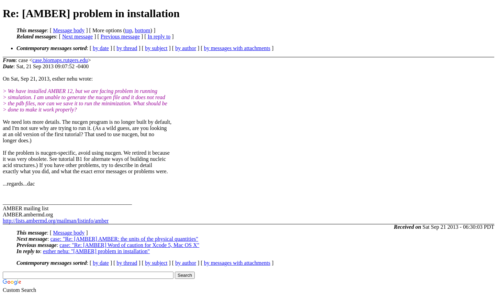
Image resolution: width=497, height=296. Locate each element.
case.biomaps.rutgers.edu (60, 60)
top (128, 30)
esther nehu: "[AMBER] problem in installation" (96, 251)
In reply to (159, 36)
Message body (68, 30)
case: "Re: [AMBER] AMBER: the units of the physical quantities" (124, 239)
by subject (156, 48)
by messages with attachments (237, 48)
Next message (77, 36)
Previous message (120, 36)
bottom (142, 30)
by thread (127, 48)
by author (185, 48)
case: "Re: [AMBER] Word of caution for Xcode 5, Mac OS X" (129, 245)
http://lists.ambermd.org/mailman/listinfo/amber (56, 221)
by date (101, 48)
